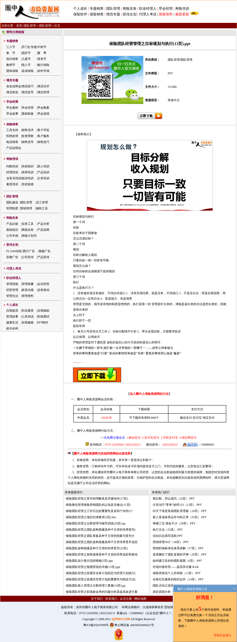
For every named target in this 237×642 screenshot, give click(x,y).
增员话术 (43, 86)
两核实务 (28, 229)
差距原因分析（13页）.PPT (171, 592)
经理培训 (12, 172)
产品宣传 (43, 257)
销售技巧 (43, 142)
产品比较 (12, 224)
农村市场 (43, 71)
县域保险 (28, 71)
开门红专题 (29, 47)
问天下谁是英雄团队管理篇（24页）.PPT (180, 511)
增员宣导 (28, 92)
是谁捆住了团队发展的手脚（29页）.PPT (180, 554)
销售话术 (28, 130)
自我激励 (43, 310)
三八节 (10, 47)
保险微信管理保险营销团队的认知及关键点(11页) (98, 504)
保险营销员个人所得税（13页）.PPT (177, 573)
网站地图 (140, 598)
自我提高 (12, 310)
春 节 (10, 53)
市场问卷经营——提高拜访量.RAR (176, 567)
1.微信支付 (133, 437)
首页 (19, 25)
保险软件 (80, 14)
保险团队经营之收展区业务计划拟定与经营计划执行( (101, 573)
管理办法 (12, 296)
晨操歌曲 (28, 113)
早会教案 (43, 107)
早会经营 (166, 8)
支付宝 (197, 417)
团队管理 (113, 8)
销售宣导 (28, 142)
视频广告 (45, 251)
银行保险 (43, 65)
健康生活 (12, 322)
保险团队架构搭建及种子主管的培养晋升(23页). (97, 548)
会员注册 (126, 598)
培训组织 (28, 166)
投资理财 (28, 136)
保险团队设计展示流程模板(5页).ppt (89, 560)
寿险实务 (130, 8)
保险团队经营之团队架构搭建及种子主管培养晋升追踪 (102, 542)
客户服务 (43, 136)
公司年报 (12, 235)
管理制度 (12, 208)
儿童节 (26, 59)
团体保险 (12, 71)
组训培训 (28, 178)
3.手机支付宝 (169, 437)
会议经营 (43, 284)
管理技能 (12, 284)
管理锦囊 (28, 284)
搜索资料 (166, 14)
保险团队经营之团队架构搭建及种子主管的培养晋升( (101, 529)
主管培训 (43, 178)
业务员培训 (13, 178)
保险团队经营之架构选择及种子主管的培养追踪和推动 (102, 554)
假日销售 (12, 59)
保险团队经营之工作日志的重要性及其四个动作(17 (99, 511)
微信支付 (186, 417)
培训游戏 (28, 184)
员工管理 (42, 202)
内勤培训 (12, 166)
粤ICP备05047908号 (96, 625)
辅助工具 (42, 208)
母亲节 (41, 59)
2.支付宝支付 (150, 437)
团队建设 (12, 202)
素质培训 (12, 184)
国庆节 (26, 53)
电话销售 (12, 142)
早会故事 (12, 113)
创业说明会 (13, 86)
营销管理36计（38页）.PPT (171, 542)
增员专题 (113, 14)
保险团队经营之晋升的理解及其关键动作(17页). (97, 498)
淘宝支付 (209, 417)
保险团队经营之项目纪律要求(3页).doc (91, 517)
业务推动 (43, 290)
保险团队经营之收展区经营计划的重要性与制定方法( (101, 579)
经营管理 (12, 290)
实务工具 (28, 224)
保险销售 (97, 14)
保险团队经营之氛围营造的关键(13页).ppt (93, 567)
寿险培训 (182, 8)
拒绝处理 (12, 136)
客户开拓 (43, 130)
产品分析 (43, 224)
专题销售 (97, 8)
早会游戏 (43, 113)
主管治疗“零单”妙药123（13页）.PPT (177, 504)
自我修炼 (28, 322)
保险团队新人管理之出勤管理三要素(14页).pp (95, 585)
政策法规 (28, 290)
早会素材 (12, 107)
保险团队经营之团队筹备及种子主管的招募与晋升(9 (100, 536)
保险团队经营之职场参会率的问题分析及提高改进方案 (102, 592)
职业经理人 (148, 8)
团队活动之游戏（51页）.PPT (172, 585)
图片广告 (29, 251)
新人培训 (43, 166)
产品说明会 (13, 148)
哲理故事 (12, 316)
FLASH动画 (14, 251)
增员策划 (12, 92)
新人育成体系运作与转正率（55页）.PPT (180, 517)
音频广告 (12, 257)
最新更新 (182, 14)
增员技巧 (28, 86)
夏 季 (41, 53)
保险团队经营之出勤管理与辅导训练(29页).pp (95, 523)
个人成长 (80, 8)
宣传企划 (130, 14)
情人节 (26, 65)
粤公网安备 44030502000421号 (131, 625)
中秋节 (41, 47)
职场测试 (43, 316)
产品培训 (43, 172)
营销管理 (26, 208)
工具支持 (12, 130)
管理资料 (28, 296)
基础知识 (12, 229)
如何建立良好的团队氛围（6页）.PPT (177, 560)
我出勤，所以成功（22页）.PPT (174, 498)
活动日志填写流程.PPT (168, 536)
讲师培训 (28, 172)
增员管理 (43, 92)
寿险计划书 (29, 235)
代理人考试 (148, 14)
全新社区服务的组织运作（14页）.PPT (178, 579)
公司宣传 (28, 257)
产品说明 (43, 229)
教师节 (10, 65)
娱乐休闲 (12, 328)
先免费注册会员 (114, 437)
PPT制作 (43, 322)
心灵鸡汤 (28, 316)
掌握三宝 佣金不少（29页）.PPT (174, 523)
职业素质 (28, 310)
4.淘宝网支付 (188, 437)
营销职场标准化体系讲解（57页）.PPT (178, 548)
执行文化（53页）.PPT (168, 529)
